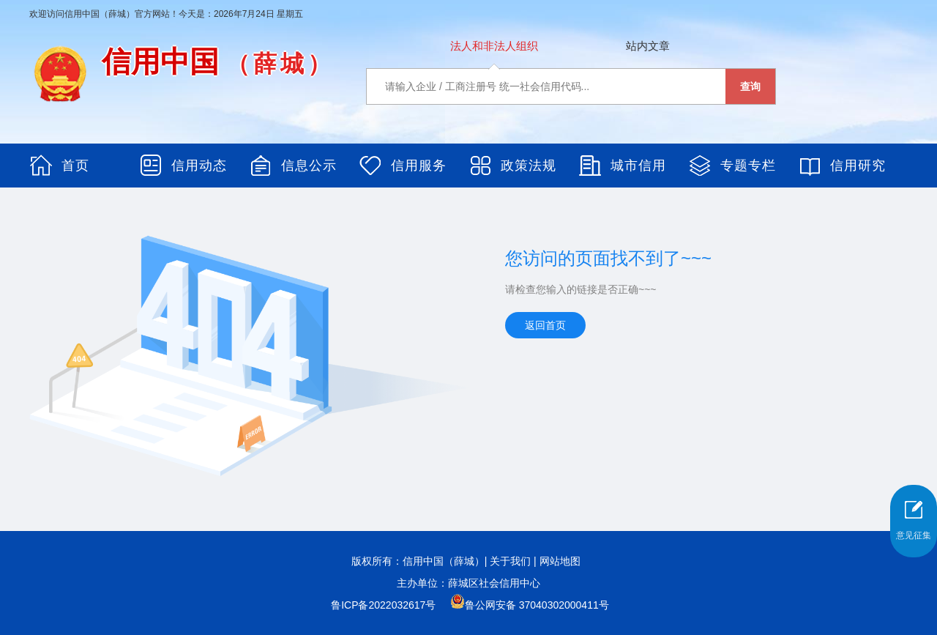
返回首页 (545, 325)
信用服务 (419, 165)
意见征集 (913, 535)
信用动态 (199, 165)
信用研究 (858, 165)
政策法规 (528, 165)
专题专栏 (748, 165)
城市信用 (638, 165)
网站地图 (560, 561)
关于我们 (510, 561)
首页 (75, 165)
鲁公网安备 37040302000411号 (529, 605)
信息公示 (309, 165)
